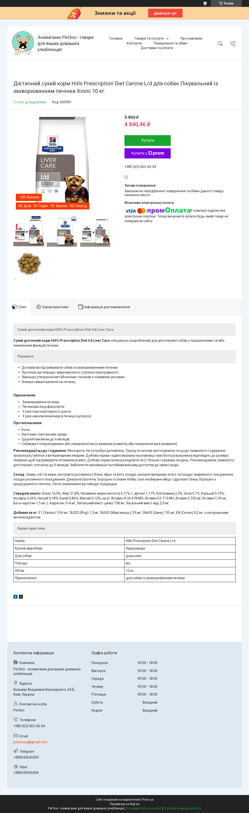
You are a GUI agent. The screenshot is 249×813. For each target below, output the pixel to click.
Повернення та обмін (170, 43)
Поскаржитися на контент (144, 808)
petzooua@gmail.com (30, 742)
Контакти (134, 43)
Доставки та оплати (157, 48)
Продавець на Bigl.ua (124, 804)
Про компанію (191, 38)
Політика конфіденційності (182, 808)
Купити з (147, 153)
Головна (115, 38)
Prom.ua (147, 799)
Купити (147, 140)
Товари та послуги (149, 38)
